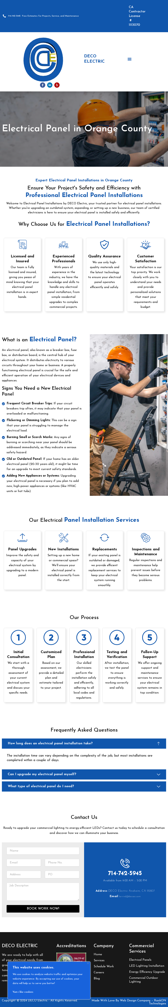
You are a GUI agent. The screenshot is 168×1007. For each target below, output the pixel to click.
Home (98, 954)
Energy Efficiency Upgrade (147, 972)
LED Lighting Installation (146, 965)
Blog (97, 978)
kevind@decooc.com (130, 900)
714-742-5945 (125, 877)
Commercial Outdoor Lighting (143, 980)
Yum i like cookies (23, 992)
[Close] (88, 963)
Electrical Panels (140, 959)
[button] (130, 59)
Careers (99, 972)
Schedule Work (104, 966)
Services (99, 960)
